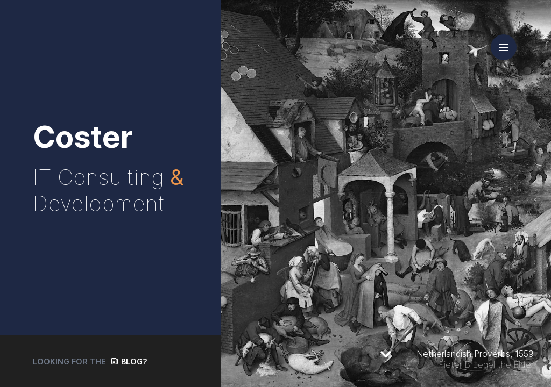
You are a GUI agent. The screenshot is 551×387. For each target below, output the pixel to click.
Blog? (134, 361)
